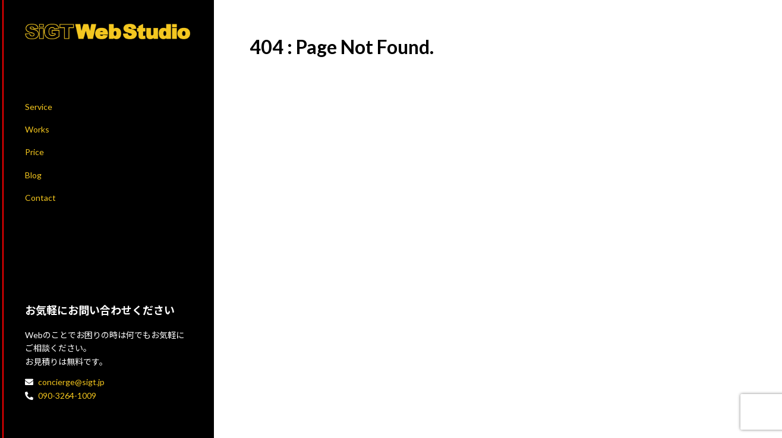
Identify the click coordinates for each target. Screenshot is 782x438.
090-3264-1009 (67, 395)
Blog (33, 175)
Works (37, 129)
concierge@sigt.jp (71, 382)
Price (34, 152)
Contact (40, 198)
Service (38, 107)
